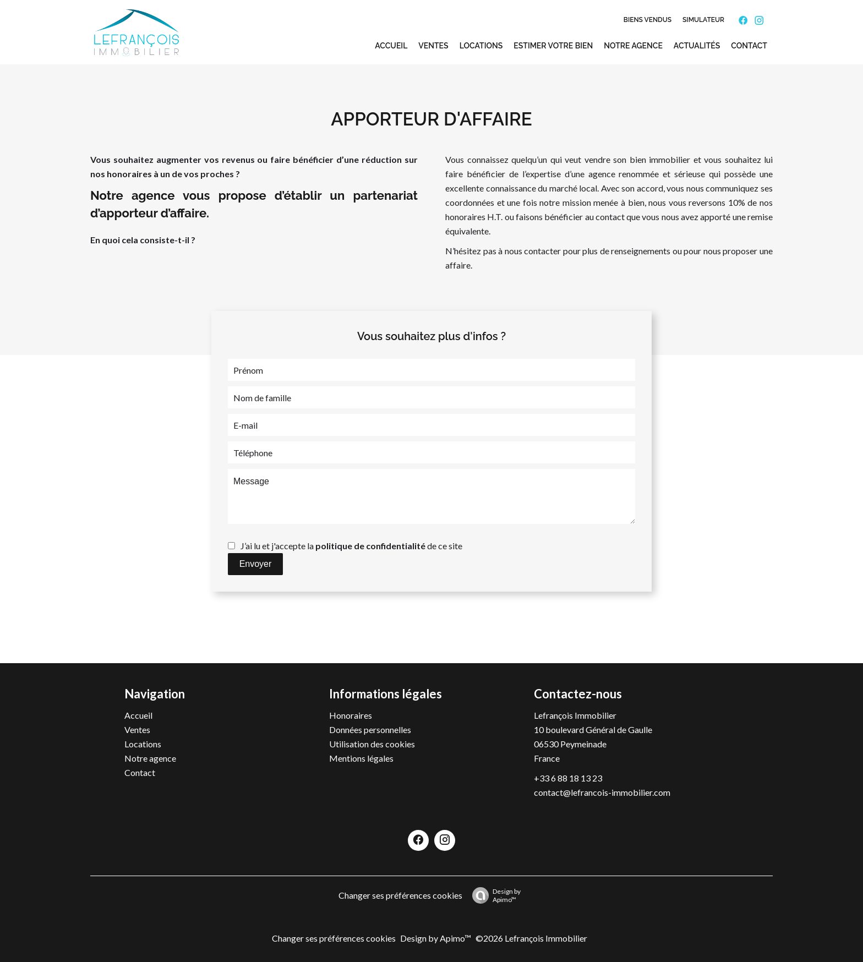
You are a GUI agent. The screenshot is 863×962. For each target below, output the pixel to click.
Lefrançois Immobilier (575, 715)
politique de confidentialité (370, 545)
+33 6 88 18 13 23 (568, 778)
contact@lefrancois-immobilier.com (602, 792)
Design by (494, 895)
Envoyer (255, 564)
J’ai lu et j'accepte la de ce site (351, 545)
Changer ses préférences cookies (400, 895)
